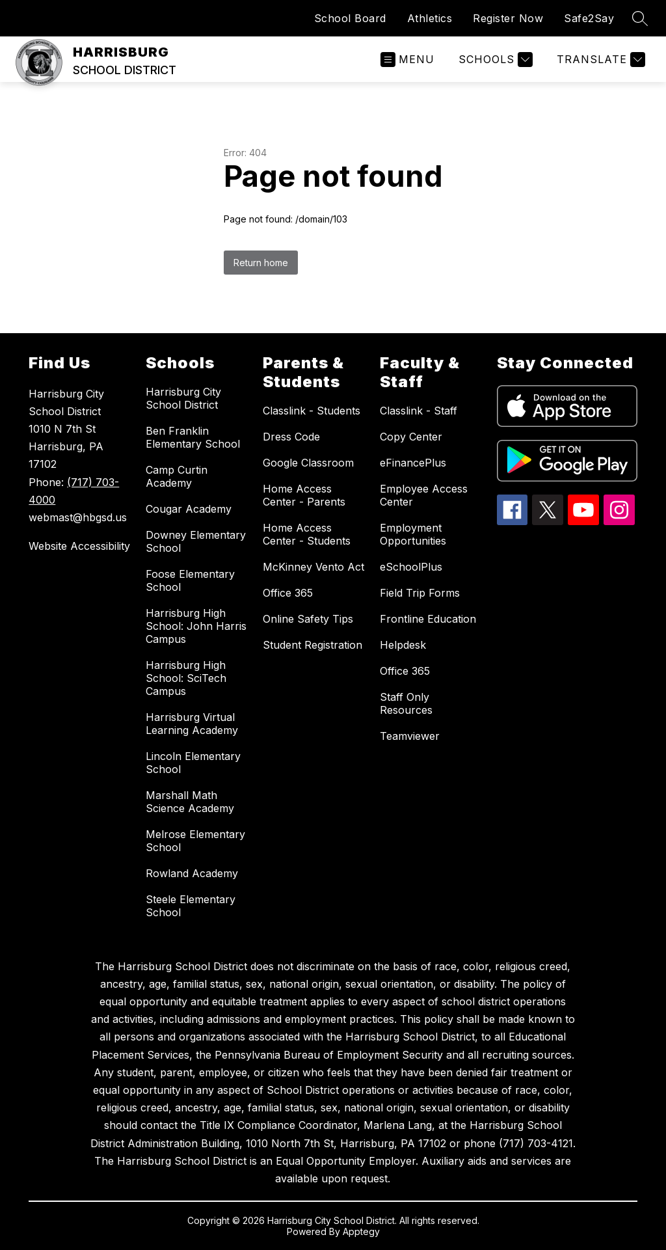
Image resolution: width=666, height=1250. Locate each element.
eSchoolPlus (411, 566)
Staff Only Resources (406, 703)
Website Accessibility (79, 545)
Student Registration (312, 644)
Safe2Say (589, 18)
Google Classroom (308, 462)
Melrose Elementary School (195, 841)
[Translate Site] (599, 59)
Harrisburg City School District (183, 398)
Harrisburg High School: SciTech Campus (186, 678)
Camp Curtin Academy (176, 476)
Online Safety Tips (308, 618)
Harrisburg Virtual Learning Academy (192, 724)
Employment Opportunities (413, 534)
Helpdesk (403, 644)
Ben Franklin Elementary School (193, 437)
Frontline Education (428, 618)
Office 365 (288, 592)
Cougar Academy (189, 508)
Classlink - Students (311, 410)
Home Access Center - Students (307, 534)
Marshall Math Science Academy (190, 802)
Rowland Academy (192, 873)
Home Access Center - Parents (304, 495)
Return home (260, 262)
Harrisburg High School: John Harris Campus (196, 625)
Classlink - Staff (418, 410)
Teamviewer (410, 735)
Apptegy (361, 1231)
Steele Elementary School (190, 906)
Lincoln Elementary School (193, 763)
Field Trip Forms (420, 592)
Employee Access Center (424, 495)
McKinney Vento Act (313, 566)
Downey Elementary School (196, 541)
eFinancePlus (413, 462)
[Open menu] (407, 59)
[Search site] (640, 18)
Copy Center (411, 436)
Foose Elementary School (190, 580)
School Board (350, 18)
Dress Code (291, 436)
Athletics (430, 18)
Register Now (508, 18)
